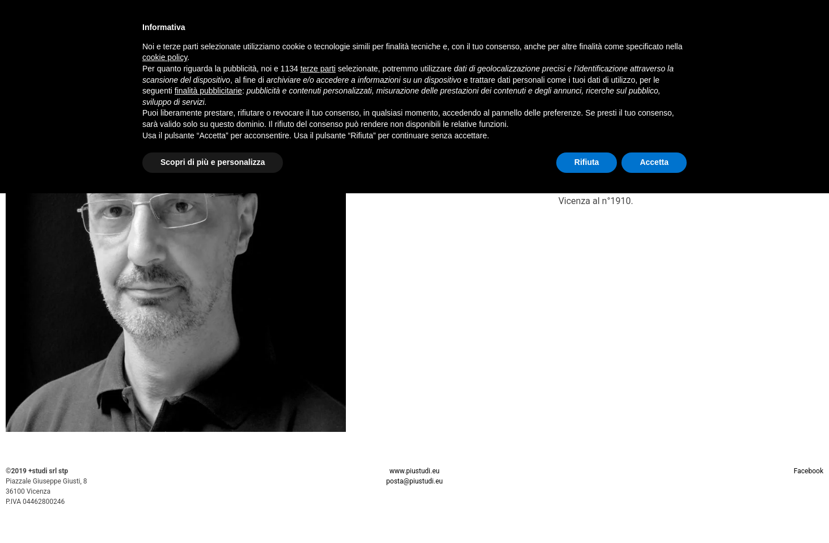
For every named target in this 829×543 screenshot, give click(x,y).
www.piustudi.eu (414, 471)
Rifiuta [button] (586, 162)
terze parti (318, 68)
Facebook (808, 471)
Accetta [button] (654, 162)
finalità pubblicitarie (208, 90)
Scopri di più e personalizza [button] (212, 162)
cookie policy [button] (164, 57)
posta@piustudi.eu (414, 481)
